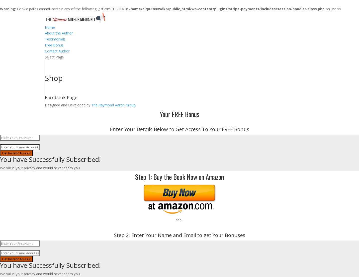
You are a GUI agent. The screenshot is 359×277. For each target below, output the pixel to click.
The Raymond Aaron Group (113, 105)
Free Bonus (54, 45)
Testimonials (55, 39)
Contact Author (57, 51)
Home (50, 27)
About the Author (59, 33)
